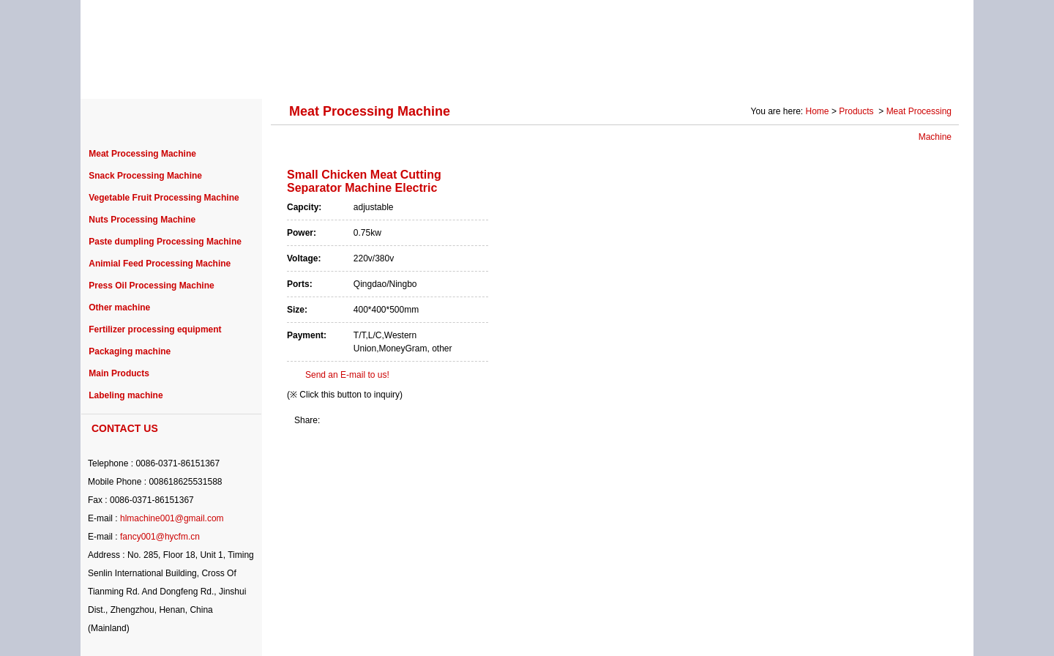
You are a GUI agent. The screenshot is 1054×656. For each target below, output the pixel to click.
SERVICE (640, 75)
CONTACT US (910, 75)
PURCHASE (491, 75)
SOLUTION (722, 75)
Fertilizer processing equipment (155, 329)
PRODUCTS (288, 75)
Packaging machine (130, 351)
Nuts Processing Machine (142, 220)
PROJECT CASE (390, 75)
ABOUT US (199, 75)
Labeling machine (125, 395)
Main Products (119, 373)
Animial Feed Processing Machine (160, 263)
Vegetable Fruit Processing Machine (164, 198)
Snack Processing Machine (145, 176)
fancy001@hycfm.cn (160, 537)
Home (817, 111)
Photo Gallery (813, 75)
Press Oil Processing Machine (151, 285)
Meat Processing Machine (142, 154)
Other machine (119, 307)
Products (857, 111)
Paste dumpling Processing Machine (165, 241)
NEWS (568, 75)
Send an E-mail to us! (347, 375)
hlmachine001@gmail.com (172, 518)
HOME (124, 75)
